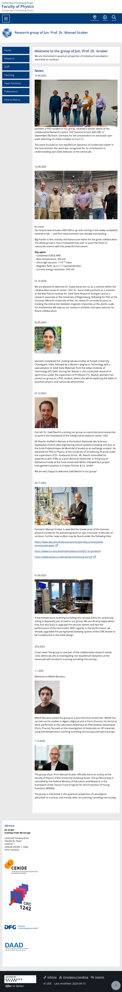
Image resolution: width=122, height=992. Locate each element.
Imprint (97, 977)
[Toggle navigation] (6, 18)
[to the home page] (61, 3)
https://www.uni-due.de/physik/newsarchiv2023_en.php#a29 (68, 551)
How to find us (12, 99)
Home (7, 50)
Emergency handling (73, 977)
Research (9, 58)
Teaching (9, 75)
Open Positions (12, 83)
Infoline (50, 977)
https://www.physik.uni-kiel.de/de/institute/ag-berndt (64, 557)
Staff (6, 66)
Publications (11, 91)
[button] (105, 18)
